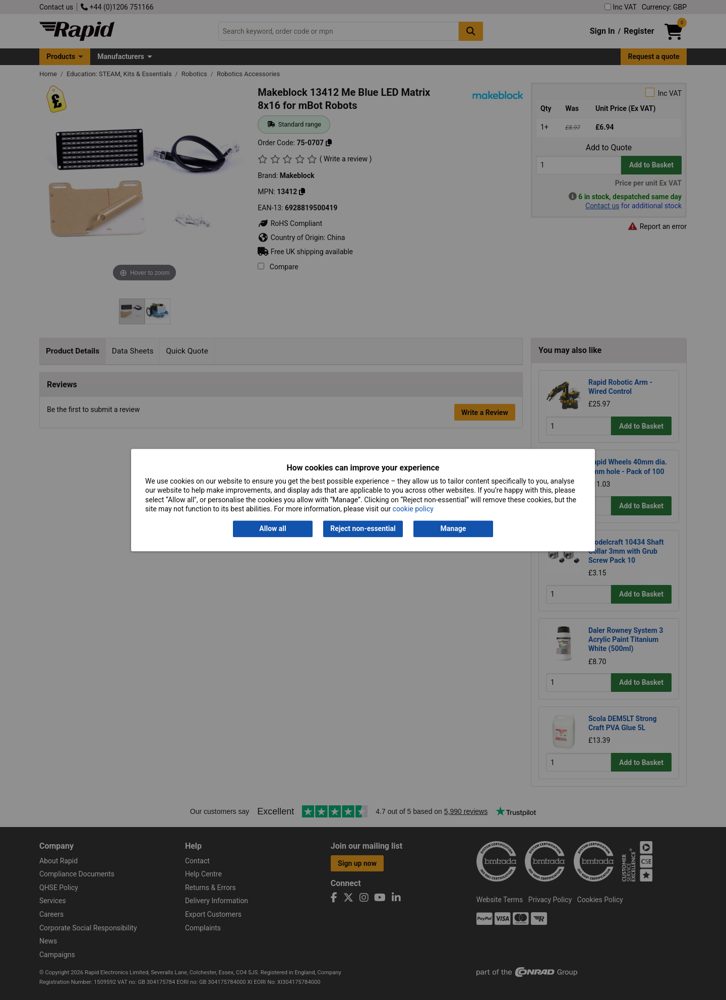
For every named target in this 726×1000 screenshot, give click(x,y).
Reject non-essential (362, 529)
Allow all (272, 529)
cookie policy (413, 509)
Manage (453, 529)
